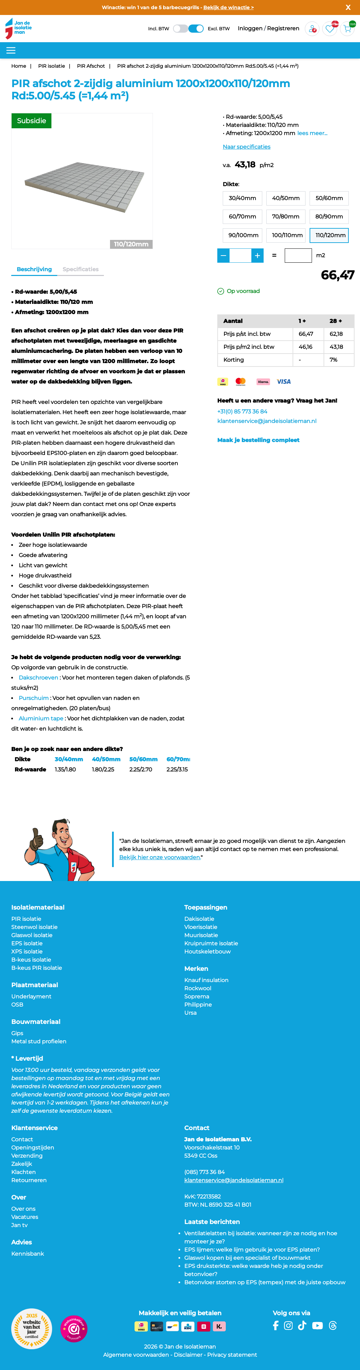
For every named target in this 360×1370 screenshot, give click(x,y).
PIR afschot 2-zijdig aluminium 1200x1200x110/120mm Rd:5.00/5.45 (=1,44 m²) (208, 66)
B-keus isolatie (31, 960)
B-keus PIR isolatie (36, 968)
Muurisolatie (201, 935)
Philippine (198, 1004)
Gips (17, 1033)
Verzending (27, 1156)
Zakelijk (21, 1164)
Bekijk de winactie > (228, 7)
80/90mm (329, 216)
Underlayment (31, 996)
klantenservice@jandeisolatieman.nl (266, 421)
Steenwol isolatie (34, 927)
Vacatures (24, 1217)
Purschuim (34, 698)
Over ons (23, 1209)
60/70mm (181, 759)
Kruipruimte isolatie (211, 943)
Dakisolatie (199, 919)
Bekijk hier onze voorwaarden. (160, 857)
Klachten (23, 1172)
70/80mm (285, 216)
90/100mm (244, 235)
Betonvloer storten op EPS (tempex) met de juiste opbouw (264, 1282)
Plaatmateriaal (34, 985)
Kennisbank (27, 1254)
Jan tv (19, 1225)
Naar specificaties (246, 147)
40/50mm (106, 759)
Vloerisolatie (200, 927)
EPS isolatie (27, 943)
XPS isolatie (27, 951)
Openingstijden (32, 1147)
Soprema (196, 996)
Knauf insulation (206, 980)
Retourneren (29, 1180)
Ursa (190, 1013)
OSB (17, 1004)
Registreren (283, 28)
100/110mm (287, 235)
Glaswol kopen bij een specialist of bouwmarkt (247, 1258)
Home (18, 66)
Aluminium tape (41, 718)
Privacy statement (232, 1355)
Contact (22, 1139)
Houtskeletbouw (207, 951)
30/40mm (69, 759)
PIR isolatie (51, 66)
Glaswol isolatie (31, 935)
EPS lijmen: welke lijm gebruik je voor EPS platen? (252, 1249)
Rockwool (197, 988)
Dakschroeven (38, 677)
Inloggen (250, 28)
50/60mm (143, 759)
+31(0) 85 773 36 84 (242, 411)
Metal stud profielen (38, 1041)
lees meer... (312, 133)
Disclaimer (188, 1355)
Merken (196, 969)
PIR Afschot (91, 66)
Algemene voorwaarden (136, 1355)
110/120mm (331, 235)
